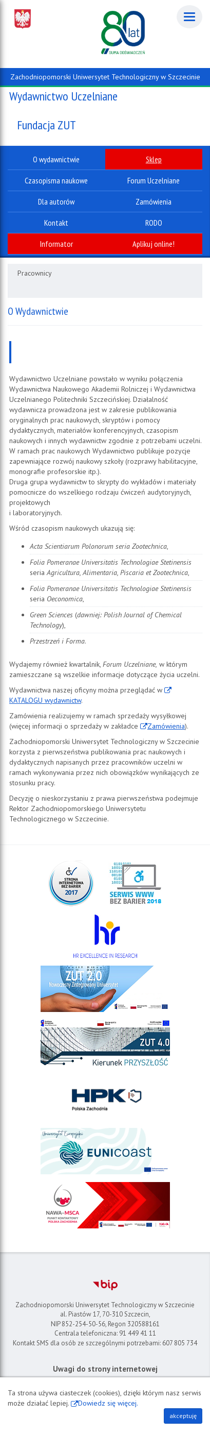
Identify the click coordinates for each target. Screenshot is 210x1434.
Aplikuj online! (153, 244)
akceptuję (183, 1416)
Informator (56, 244)
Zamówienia (166, 726)
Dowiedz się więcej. (108, 1403)
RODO (153, 222)
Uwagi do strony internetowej (105, 1369)
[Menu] (189, 16)
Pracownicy (34, 273)
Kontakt (56, 222)
